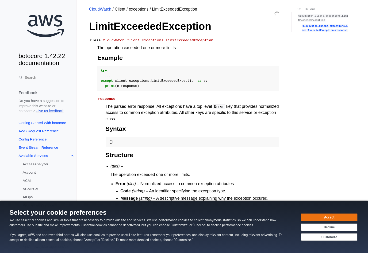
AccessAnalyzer (36, 164)
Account (29, 172)
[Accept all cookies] (329, 217)
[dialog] (184, 227)
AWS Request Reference (39, 131)
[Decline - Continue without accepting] (329, 227)
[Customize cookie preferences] (329, 237)
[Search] (45, 77)
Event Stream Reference (38, 147)
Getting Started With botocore (42, 123)
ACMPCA (30, 189)
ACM (27, 181)
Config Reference (33, 139)
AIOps (28, 197)
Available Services (33, 156)
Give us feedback (50, 111)
